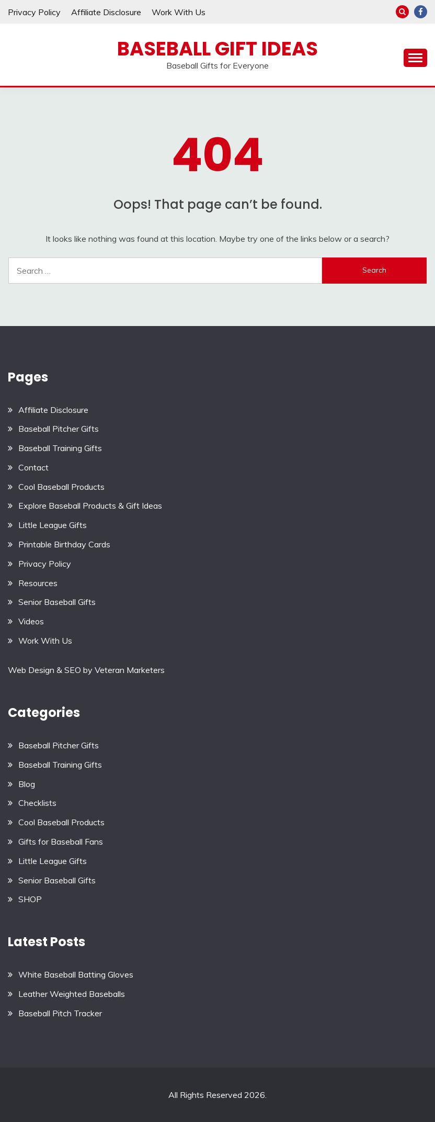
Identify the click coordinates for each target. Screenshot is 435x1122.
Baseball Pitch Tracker (60, 1013)
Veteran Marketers (130, 670)
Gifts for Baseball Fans (60, 841)
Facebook (420, 11)
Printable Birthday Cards (64, 544)
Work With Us (178, 12)
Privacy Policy (34, 12)
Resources (38, 583)
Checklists (37, 803)
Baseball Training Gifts (60, 448)
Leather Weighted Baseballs (71, 994)
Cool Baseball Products (61, 486)
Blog (26, 784)
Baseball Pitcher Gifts (58, 428)
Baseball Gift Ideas (217, 48)
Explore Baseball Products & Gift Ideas (90, 505)
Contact (33, 467)
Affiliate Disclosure (106, 12)
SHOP (30, 899)
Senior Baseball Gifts (57, 602)
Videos (31, 621)
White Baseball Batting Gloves (75, 974)
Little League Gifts (52, 525)
